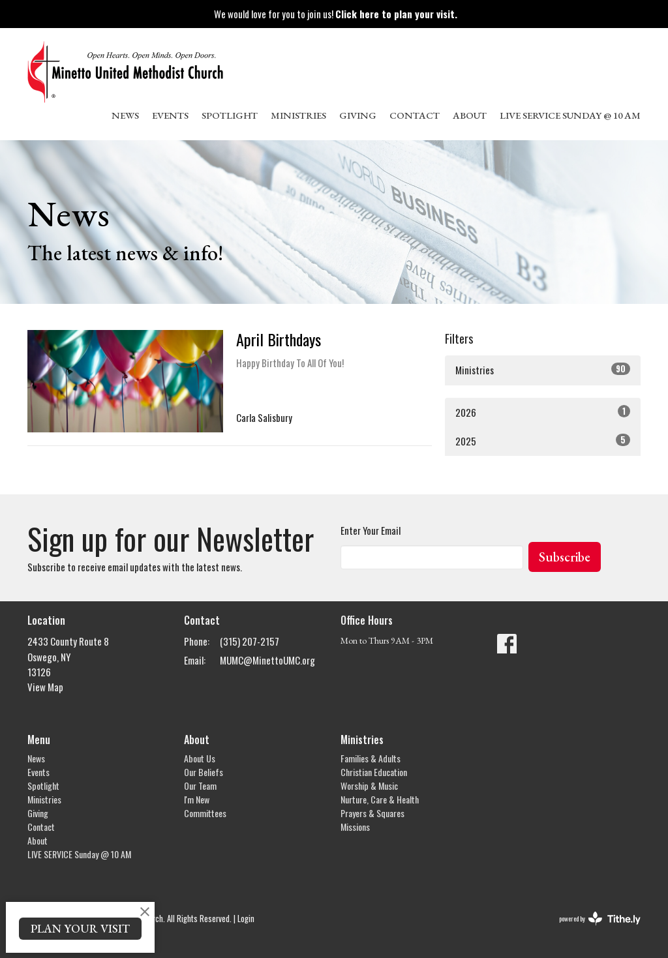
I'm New (196, 799)
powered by (600, 918)
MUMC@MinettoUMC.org (267, 660)
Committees (205, 813)
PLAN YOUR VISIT (80, 928)
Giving (357, 115)
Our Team (200, 785)
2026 (542, 411)
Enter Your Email (371, 530)
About (470, 115)
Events (170, 115)
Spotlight (230, 115)
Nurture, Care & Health (380, 799)
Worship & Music (369, 785)
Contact (414, 115)
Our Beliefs (203, 772)
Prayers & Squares (372, 813)
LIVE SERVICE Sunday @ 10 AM (570, 115)
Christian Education (374, 772)
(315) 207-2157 (249, 641)
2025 (542, 440)
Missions (355, 826)
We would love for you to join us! (335, 14)
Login (245, 918)
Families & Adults (371, 758)
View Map (45, 687)
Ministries (298, 115)
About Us (199, 758)
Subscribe (564, 556)
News (125, 115)
